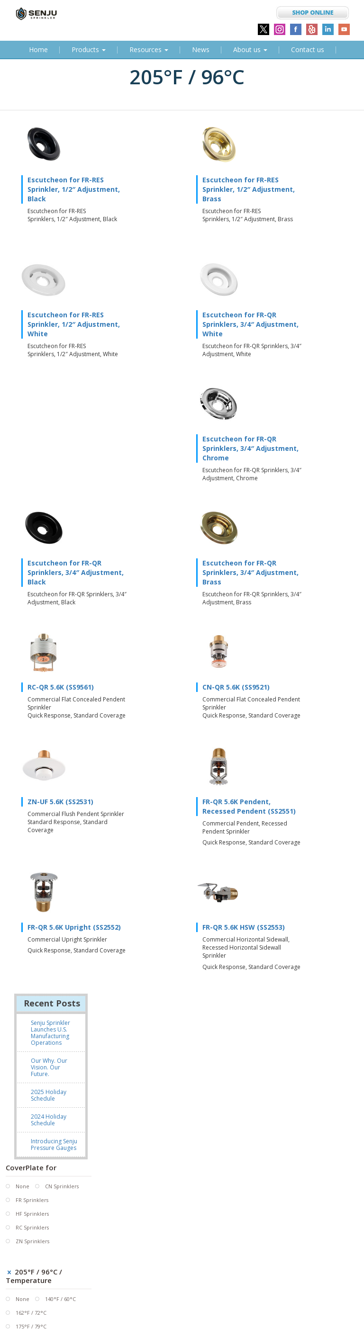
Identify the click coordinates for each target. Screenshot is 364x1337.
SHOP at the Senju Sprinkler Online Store (246, 1304)
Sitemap (81, 1317)
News (200, 49)
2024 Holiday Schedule (48, 765)
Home (40, 51)
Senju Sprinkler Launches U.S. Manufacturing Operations (50, 678)
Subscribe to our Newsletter (59, 1325)
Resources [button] (148, 49)
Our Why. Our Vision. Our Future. (49, 713)
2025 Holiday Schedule (48, 741)
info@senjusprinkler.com (226, 1292)
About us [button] (250, 49)
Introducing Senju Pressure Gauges (54, 790)
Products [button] (89, 49)
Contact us (307, 49)
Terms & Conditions (34, 1317)
